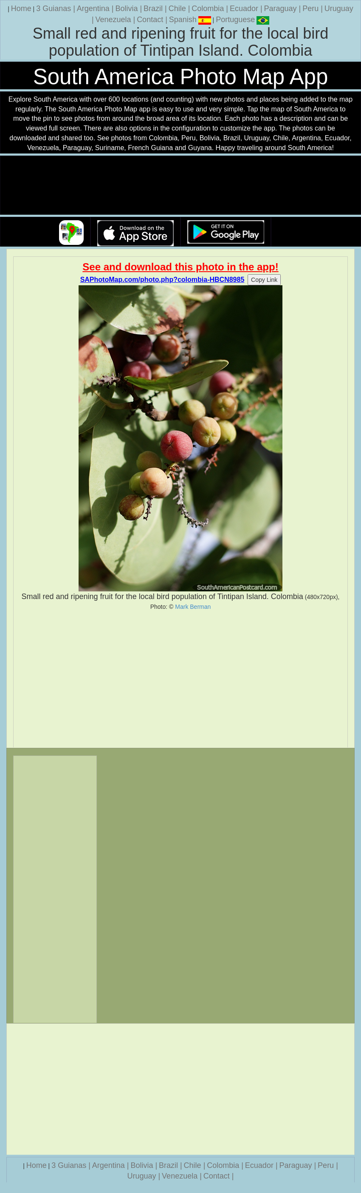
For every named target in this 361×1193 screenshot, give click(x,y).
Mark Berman (193, 606)
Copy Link (264, 279)
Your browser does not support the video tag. (180, 185)
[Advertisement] (180, 679)
